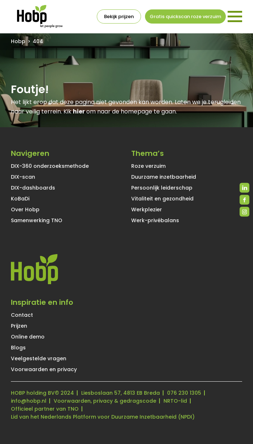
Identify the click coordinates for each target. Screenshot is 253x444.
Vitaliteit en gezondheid (162, 198)
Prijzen (19, 325)
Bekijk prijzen (119, 16)
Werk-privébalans (155, 220)
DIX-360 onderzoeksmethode (50, 166)
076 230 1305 (184, 393)
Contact (22, 315)
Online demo (28, 336)
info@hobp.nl (28, 400)
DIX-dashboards (33, 187)
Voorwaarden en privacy (44, 369)
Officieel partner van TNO (45, 408)
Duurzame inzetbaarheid (163, 176)
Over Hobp (25, 209)
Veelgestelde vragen (38, 358)
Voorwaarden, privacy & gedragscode (105, 400)
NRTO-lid (175, 400)
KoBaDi (20, 198)
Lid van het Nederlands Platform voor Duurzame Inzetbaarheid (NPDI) (103, 416)
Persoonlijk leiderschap (161, 187)
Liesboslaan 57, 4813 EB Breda (120, 393)
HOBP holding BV (33, 393)
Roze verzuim (148, 166)
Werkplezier (146, 209)
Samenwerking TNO (36, 220)
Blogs (18, 347)
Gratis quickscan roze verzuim (185, 16)
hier (79, 111)
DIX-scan (23, 176)
